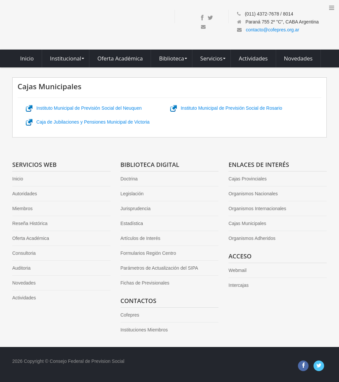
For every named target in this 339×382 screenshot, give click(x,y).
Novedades (24, 283)
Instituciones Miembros (144, 329)
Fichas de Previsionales (145, 283)
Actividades (24, 297)
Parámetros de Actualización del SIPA (159, 268)
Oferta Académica (30, 238)
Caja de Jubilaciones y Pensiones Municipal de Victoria (88, 122)
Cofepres (130, 315)
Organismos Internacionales (257, 208)
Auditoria (21, 268)
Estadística (132, 223)
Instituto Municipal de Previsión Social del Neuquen (84, 108)
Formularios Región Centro (148, 253)
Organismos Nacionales (253, 193)
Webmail (237, 270)
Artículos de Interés (141, 238)
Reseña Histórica (30, 223)
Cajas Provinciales (247, 178)
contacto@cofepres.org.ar (272, 29)
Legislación (132, 193)
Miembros (22, 208)
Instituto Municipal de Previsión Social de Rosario (226, 108)
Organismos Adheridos (251, 238)
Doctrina (129, 178)
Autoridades (24, 193)
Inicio (17, 178)
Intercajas (238, 285)
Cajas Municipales (247, 223)
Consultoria (24, 253)
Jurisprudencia (136, 208)
